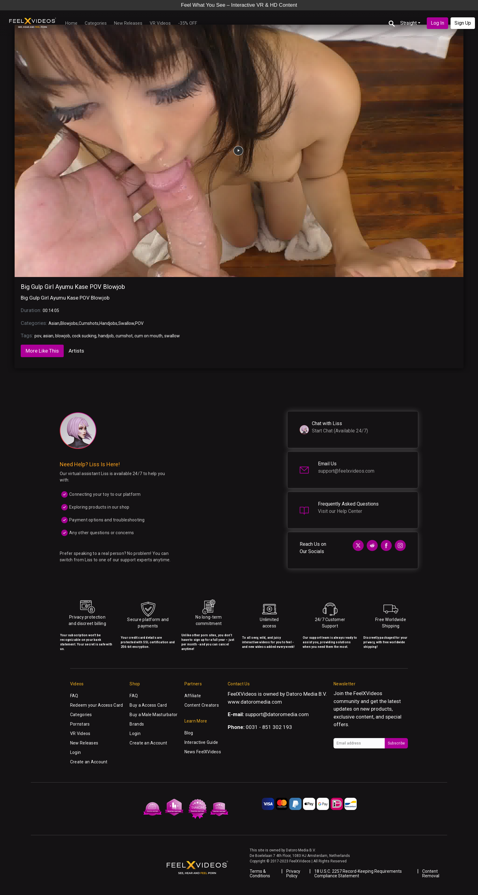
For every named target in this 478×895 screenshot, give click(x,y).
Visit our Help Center (340, 511)
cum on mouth (148, 335)
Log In (437, 23)
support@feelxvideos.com (346, 471)
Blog (188, 732)
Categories (96, 23)
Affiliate (192, 695)
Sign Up (463, 23)
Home (71, 23)
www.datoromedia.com (255, 702)
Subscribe (396, 743)
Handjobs (108, 323)
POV (139, 323)
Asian (53, 323)
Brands (137, 724)
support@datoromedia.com (277, 714)
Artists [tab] (76, 351)
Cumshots (88, 323)
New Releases (128, 23)
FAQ (74, 695)
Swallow (126, 323)
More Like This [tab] (42, 351)
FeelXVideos (367, 693)
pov (37, 335)
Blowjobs (69, 323)
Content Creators (201, 705)
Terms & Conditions (260, 873)
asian (48, 335)
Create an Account (89, 761)
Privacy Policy (293, 873)
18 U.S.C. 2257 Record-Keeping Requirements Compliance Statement (358, 873)
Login (75, 752)
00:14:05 (51, 310)
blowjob (62, 335)
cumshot (124, 335)
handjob (106, 335)
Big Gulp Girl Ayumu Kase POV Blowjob (73, 286)
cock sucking (84, 335)
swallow (172, 335)
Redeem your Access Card (96, 705)
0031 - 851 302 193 (269, 727)
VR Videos (160, 23)
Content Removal (430, 873)
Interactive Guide (201, 742)
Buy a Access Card (148, 705)
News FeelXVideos (202, 751)
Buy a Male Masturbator (153, 714)
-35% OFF (187, 23)
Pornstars (80, 724)
